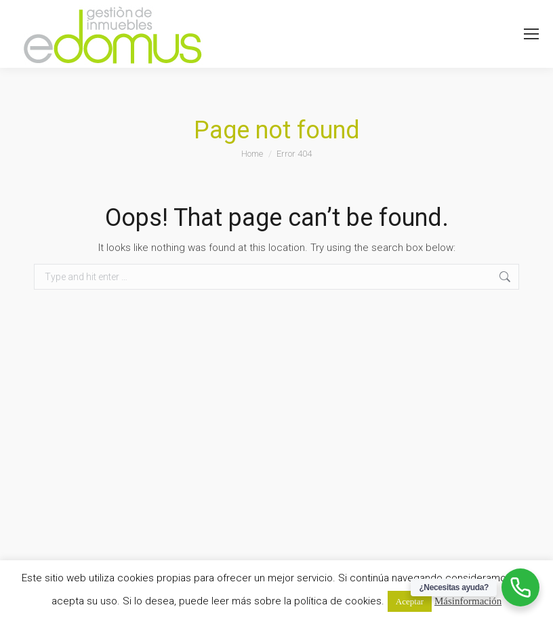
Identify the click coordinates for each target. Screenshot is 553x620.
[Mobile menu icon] (531, 34)
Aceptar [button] (410, 601)
